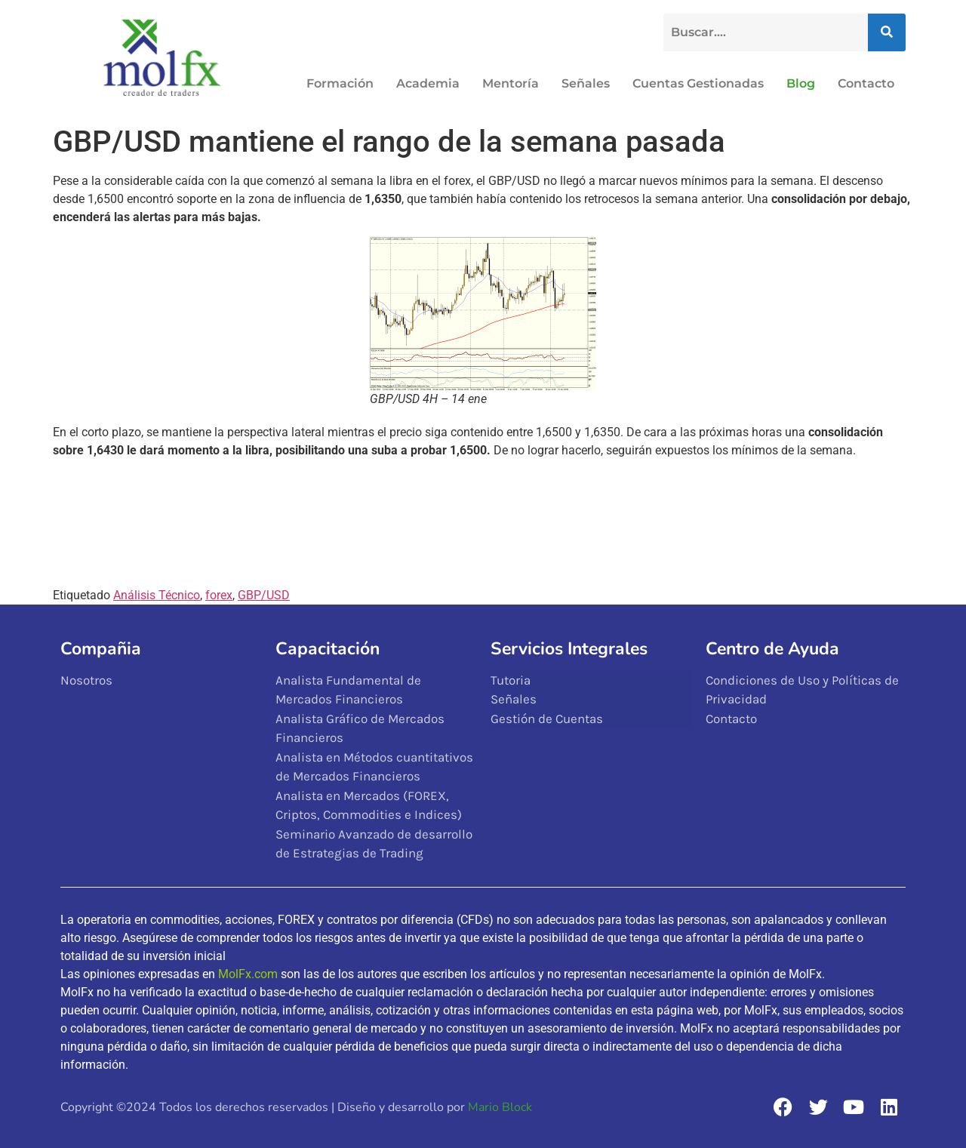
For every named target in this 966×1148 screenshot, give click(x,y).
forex (218, 595)
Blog (800, 83)
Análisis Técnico (156, 595)
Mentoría (510, 83)
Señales (585, 83)
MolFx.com (248, 974)
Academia (428, 83)
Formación (340, 83)
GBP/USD (264, 595)
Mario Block (500, 1107)
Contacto (866, 83)
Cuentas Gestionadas (698, 83)
